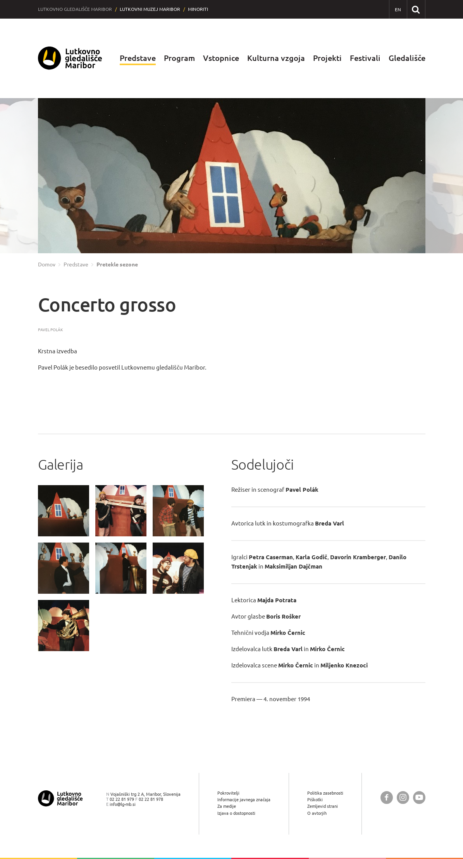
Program (179, 58)
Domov (46, 264)
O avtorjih (317, 813)
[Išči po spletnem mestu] (416, 9)
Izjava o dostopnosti (236, 813)
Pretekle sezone (117, 264)
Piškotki (315, 799)
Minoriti (198, 9)
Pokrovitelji (228, 792)
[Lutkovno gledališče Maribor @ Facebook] (386, 797)
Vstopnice (221, 58)
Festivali (365, 58)
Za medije (226, 806)
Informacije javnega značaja (243, 799)
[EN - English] (398, 9)
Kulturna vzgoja (276, 58)
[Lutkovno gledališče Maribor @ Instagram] (403, 797)
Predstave (138, 58)
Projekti (327, 58)
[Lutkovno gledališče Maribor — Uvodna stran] (70, 58)
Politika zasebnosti (325, 792)
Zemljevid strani (322, 806)
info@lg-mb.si (123, 804)
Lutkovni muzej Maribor (150, 9)
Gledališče (407, 58)
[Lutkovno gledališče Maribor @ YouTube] (419, 797)
